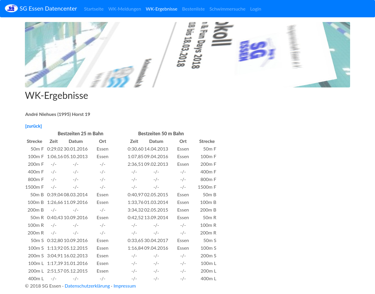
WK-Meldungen (124, 8)
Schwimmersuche (227, 8)
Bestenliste (193, 8)
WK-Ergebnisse (162, 8)
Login (255, 8)
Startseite (94, 8)
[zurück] (33, 126)
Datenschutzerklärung (87, 285)
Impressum (124, 285)
